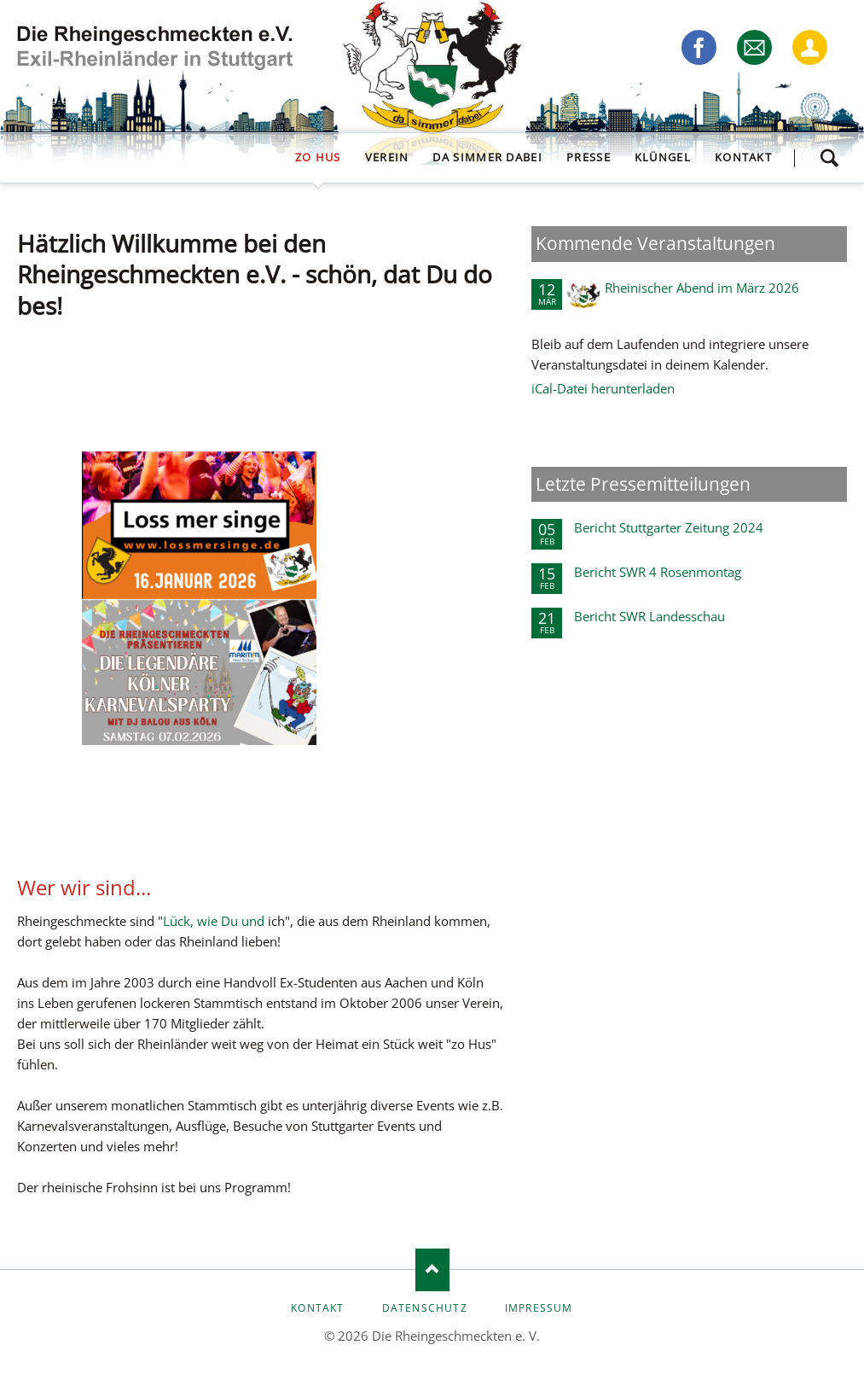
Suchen (829, 158)
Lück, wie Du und (215, 920)
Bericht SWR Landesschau (649, 616)
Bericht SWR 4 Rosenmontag (657, 571)
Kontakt (743, 157)
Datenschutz (424, 1308)
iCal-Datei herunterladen (603, 388)
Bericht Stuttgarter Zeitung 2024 (668, 527)
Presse (588, 157)
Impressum (539, 1308)
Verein (387, 157)
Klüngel (663, 157)
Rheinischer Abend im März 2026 (702, 287)
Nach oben (432, 1270)
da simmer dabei (487, 157)
